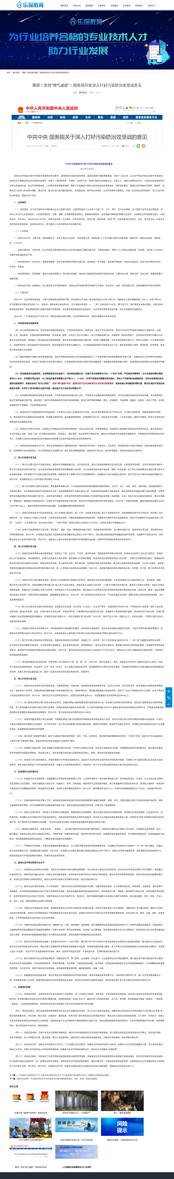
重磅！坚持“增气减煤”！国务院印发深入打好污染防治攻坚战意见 (45, 72)
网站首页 (66, 1153)
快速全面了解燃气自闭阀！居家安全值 (26, 1113)
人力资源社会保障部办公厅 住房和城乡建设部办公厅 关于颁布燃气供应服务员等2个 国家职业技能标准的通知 (63, 1075)
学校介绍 (77, 1153)
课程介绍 (89, 1153)
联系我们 (122, 1153)
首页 (8, 72)
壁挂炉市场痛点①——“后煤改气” (63, 1113)
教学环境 (111, 1153)
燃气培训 (99, 1172)
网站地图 (106, 1172)
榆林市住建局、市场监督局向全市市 (62, 1140)
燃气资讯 (16, 72)
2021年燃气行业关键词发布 (135, 1113)
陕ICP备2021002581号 (114, 1169)
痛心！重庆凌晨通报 (98, 1113)
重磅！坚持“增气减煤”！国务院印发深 (99, 1140)
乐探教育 (91, 1172)
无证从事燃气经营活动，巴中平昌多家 (26, 1140)
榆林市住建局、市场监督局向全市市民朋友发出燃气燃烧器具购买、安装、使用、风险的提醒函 (57, 1079)
